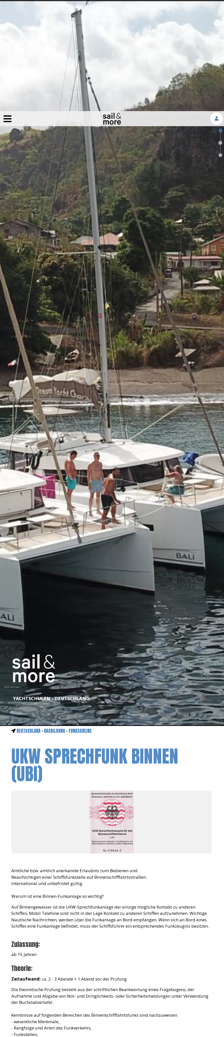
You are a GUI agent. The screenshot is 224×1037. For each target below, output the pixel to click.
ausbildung (54, 619)
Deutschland (28, 619)
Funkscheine (80, 619)
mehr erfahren (154, 1017)
